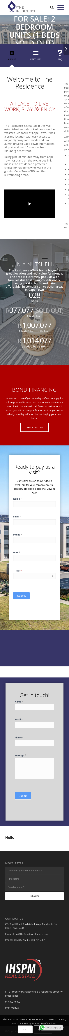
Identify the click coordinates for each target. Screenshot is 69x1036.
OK (25, 1029)
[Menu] (59, 7)
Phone (17, 534)
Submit (21, 595)
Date (16, 552)
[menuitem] (50, 7)
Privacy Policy (12, 1001)
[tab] (12, 56)
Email (17, 516)
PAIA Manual (12, 1007)
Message (20, 755)
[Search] (50, 7)
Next (66, 49)
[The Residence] (28, 7)
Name (17, 498)
